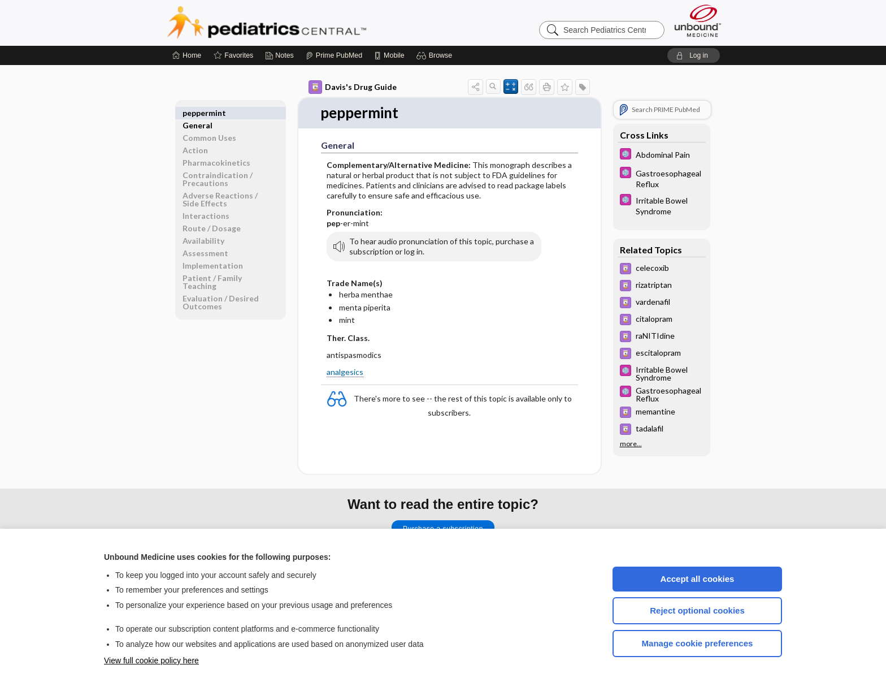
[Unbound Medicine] (698, 20)
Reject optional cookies (697, 610)
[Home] (186, 55)
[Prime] (334, 55)
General (197, 113)
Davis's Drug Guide (353, 87)
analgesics (345, 372)
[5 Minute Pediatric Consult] (661, 155)
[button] (435, 55)
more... (631, 444)
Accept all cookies (698, 579)
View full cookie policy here (151, 660)
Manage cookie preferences (697, 643)
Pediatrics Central (307, 23)
